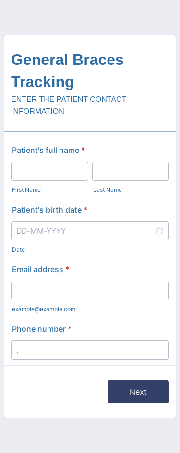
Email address (40, 269)
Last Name (107, 189)
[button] (159, 230)
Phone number (42, 329)
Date (18, 249)
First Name (26, 189)
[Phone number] (90, 350)
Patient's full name (48, 150)
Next (138, 392)
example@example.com (43, 309)
